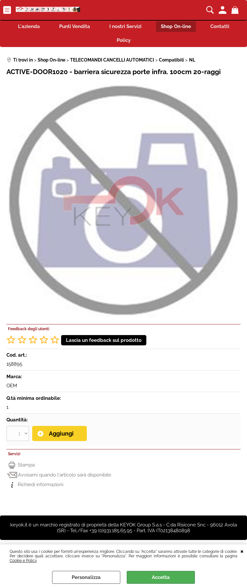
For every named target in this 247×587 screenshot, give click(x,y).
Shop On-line (176, 26)
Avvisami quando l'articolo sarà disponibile (64, 475)
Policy (124, 40)
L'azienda (29, 26)
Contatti (219, 26)
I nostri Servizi (125, 26)
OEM (11, 386)
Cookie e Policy (23, 560)
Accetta (161, 577)
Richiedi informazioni (40, 484)
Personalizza (86, 577)
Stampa (26, 465)
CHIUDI (242, 551)
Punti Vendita (74, 26)
